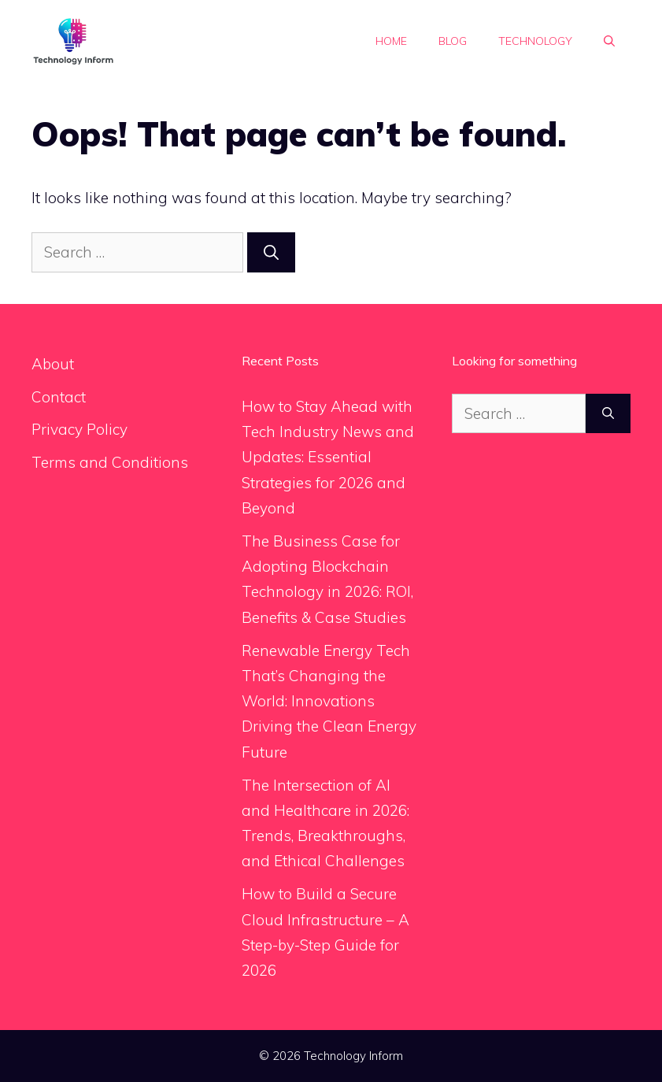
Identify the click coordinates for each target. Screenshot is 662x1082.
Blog (452, 41)
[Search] (271, 252)
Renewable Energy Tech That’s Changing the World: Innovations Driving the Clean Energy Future (329, 701)
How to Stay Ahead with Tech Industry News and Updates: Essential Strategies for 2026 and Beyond (328, 457)
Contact (58, 396)
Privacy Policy (79, 429)
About (52, 363)
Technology (535, 41)
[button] (609, 41)
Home (391, 41)
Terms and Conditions (109, 462)
